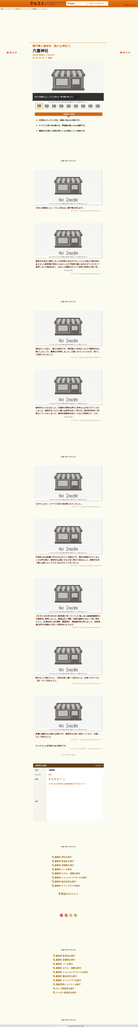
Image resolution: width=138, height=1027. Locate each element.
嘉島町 (41, 55)
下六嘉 (47, 55)
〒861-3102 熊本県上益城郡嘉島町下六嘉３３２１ (67, 784)
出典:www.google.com (94, 210)
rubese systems (69, 1026)
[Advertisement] (69, 25)
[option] (68, 82)
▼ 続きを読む (68, 270)
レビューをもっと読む (68, 755)
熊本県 (35, 55)
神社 (52, 55)
